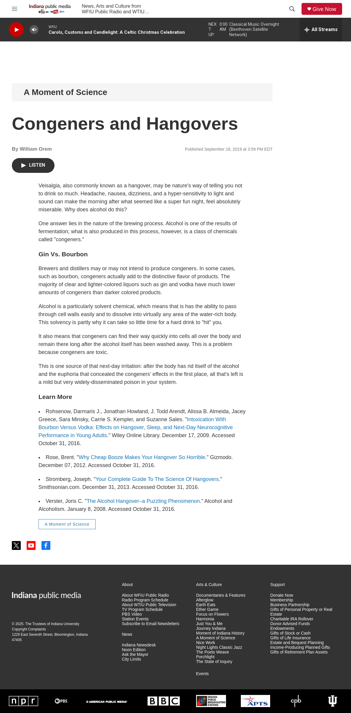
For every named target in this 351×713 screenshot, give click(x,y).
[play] (16, 29)
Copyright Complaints (29, 629)
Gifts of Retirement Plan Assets (299, 652)
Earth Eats (205, 605)
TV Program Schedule (142, 609)
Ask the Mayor (135, 654)
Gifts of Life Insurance (290, 638)
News (127, 634)
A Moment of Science (65, 92)
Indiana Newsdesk (139, 645)
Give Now (324, 9)
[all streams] (321, 29)
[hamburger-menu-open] (14, 9)
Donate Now (281, 595)
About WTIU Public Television (149, 605)
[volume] (34, 29)
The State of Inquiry (214, 661)
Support (277, 584)
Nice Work (205, 642)
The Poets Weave (212, 652)
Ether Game (207, 609)
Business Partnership (290, 605)
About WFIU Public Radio (145, 595)
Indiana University (65, 624)
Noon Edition (134, 650)
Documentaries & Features (221, 595)
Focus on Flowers (212, 614)
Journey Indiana (211, 628)
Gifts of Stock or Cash (290, 633)
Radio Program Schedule (145, 600)
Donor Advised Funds (290, 624)
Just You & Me (209, 624)
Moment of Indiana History (220, 633)
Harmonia (205, 619)
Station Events (135, 619)
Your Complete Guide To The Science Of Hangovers (157, 479)
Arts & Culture (209, 584)
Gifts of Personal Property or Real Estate (301, 612)
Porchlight (205, 657)
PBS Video (132, 614)
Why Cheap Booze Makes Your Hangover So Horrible (141, 457)
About (127, 584)
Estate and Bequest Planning (297, 642)
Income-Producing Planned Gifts (300, 647)
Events (202, 674)
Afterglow (204, 600)
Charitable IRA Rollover (292, 619)
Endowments (282, 628)
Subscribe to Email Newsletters (150, 624)
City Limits (131, 659)
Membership (281, 600)
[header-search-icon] (292, 9)
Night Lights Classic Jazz (219, 647)
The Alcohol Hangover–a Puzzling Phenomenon (143, 501)
